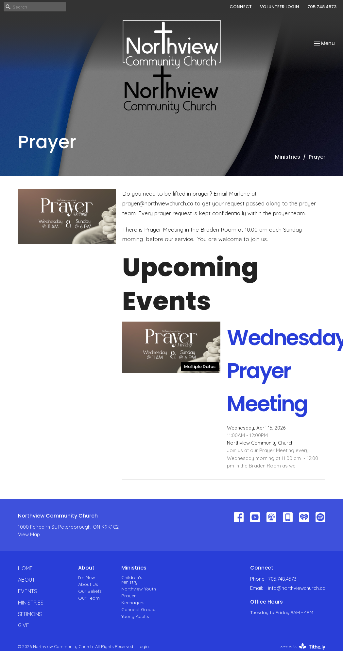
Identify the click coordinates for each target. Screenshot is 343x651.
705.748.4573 (321, 7)
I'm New (86, 577)
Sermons (30, 614)
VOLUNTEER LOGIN (279, 7)
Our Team (89, 598)
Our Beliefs (90, 591)
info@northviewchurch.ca (296, 588)
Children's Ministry (131, 579)
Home (25, 568)
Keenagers (133, 603)
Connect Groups (139, 609)
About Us (88, 584)
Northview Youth (138, 589)
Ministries (287, 157)
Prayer (128, 596)
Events (27, 591)
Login (143, 646)
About (26, 579)
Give (23, 625)
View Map (29, 534)
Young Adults (135, 616)
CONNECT (241, 7)
